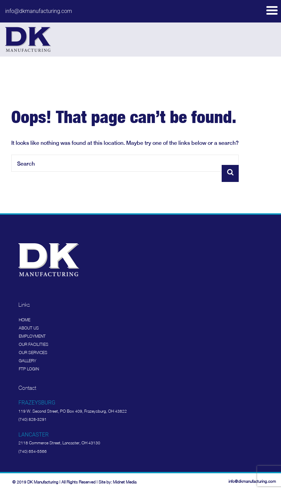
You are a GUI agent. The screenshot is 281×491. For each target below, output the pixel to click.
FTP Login (29, 368)
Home (24, 319)
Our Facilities (33, 344)
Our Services (33, 352)
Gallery (27, 360)
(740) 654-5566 (32, 451)
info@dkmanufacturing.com (38, 11)
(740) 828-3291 (32, 419)
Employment (32, 336)
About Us (29, 328)
